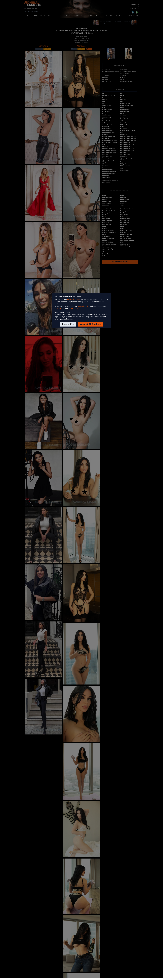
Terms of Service (84, 306)
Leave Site (68, 324)
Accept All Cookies (90, 324)
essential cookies (73, 299)
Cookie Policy (73, 308)
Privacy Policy (60, 308)
